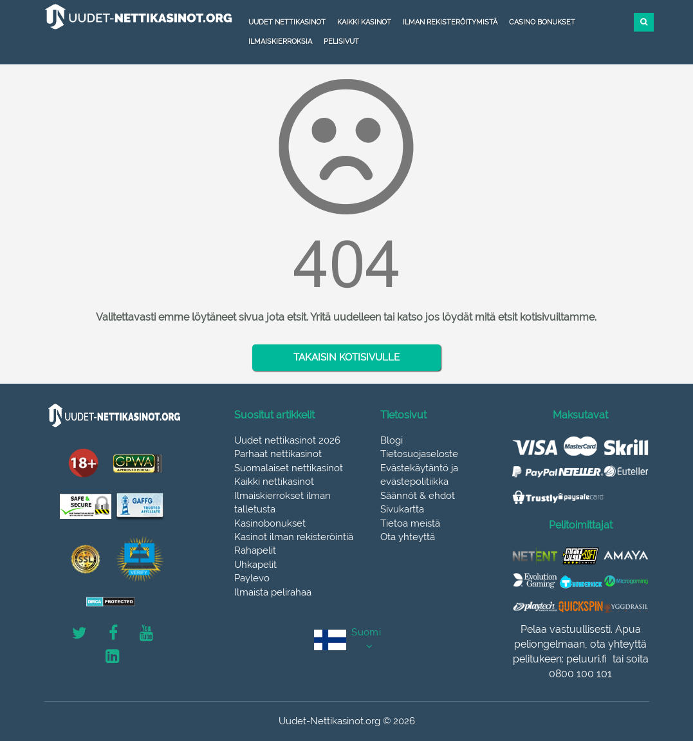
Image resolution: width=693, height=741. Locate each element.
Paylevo (252, 578)
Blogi (391, 440)
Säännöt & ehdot (417, 496)
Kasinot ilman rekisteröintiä (293, 537)
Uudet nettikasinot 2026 (287, 440)
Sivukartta (402, 509)
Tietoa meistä (410, 523)
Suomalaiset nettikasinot (288, 468)
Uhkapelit (255, 564)
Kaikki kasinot (364, 22)
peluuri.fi (586, 659)
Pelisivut (341, 41)
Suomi (366, 632)
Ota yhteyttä (407, 537)
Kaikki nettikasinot (274, 481)
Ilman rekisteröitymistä (450, 22)
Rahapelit (255, 550)
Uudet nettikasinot (287, 22)
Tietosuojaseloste (419, 454)
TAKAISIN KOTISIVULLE (346, 357)
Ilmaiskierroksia (280, 41)
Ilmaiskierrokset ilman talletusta (282, 502)
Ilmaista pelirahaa (272, 592)
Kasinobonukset (270, 523)
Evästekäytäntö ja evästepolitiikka (419, 474)
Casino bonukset (542, 22)
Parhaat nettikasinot (278, 454)
